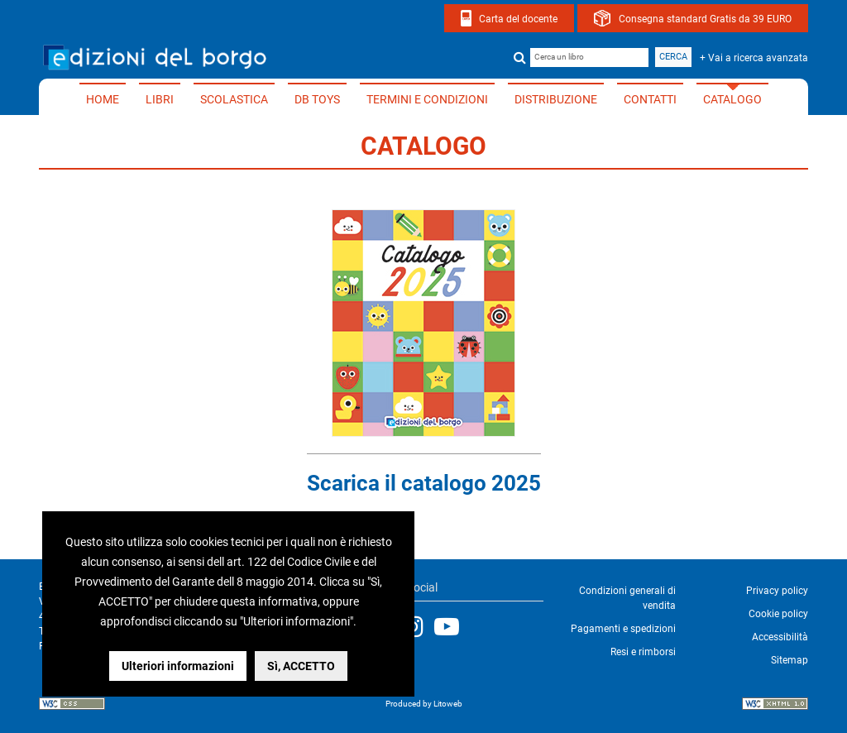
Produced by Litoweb (423, 703)
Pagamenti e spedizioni (623, 629)
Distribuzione (555, 99)
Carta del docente (518, 19)
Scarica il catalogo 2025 (424, 483)
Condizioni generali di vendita (627, 598)
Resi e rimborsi (643, 652)
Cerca (673, 56)
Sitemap (789, 660)
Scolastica (234, 99)
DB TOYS (317, 99)
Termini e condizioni (427, 99)
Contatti (650, 99)
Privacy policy (777, 590)
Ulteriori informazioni (178, 666)
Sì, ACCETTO (301, 666)
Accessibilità (780, 637)
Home (102, 99)
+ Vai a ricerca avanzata (754, 58)
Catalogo (732, 99)
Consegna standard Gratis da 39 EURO (705, 19)
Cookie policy (778, 614)
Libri (160, 99)
